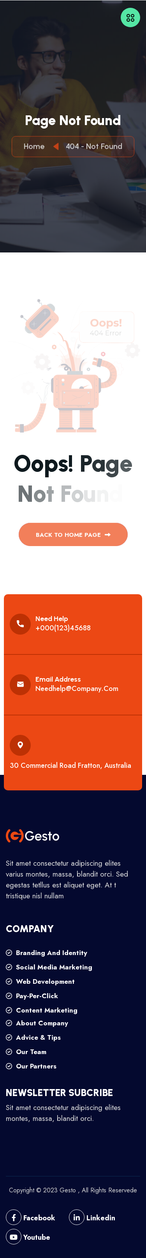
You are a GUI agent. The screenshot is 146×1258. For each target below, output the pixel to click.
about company (37, 1023)
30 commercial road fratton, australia (70, 765)
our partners (31, 1066)
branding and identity (46, 952)
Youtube (28, 1237)
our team (26, 1051)
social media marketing (49, 967)
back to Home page (73, 537)
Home (36, 147)
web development (40, 981)
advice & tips (33, 1037)
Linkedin (92, 1218)
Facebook (30, 1218)
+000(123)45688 (63, 628)
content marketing (41, 1010)
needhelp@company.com (76, 689)
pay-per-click (32, 995)
